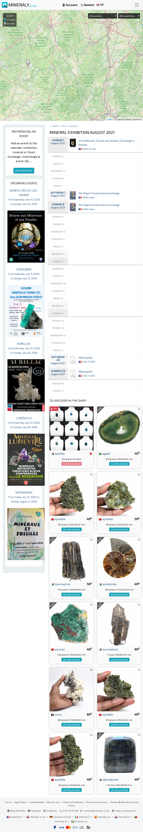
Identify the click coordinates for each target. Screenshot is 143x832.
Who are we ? (54, 802)
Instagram (50, 810)
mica (56, 714)
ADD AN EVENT (24, 170)
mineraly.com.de (61, 816)
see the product (71, 463)
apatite (58, 453)
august (73, 126)
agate (104, 453)
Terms (8, 802)
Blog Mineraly (16, 810)
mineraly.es (102, 816)
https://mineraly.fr (126, 810)
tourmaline (60, 584)
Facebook (34, 810)
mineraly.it (83, 816)
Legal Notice (20, 802)
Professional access (97, 802)
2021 (64, 126)
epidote (58, 519)
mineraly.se (79, 821)
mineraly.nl (123, 816)
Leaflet (110, 119)
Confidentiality (36, 802)
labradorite (108, 779)
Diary (55, 126)
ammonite (108, 584)
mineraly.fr (15, 816)
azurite (58, 649)
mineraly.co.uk (36, 816)
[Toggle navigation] (137, 5)
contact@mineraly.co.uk (96, 810)
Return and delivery (73, 802)
